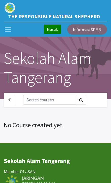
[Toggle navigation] (98, 100)
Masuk (52, 29)
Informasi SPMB (87, 29)
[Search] (49, 100)
